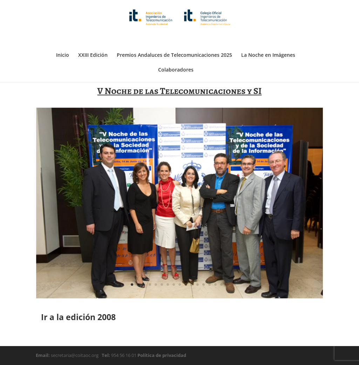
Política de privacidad (161, 355)
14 (209, 284)
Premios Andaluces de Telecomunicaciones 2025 (174, 38)
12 (197, 284)
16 (221, 284)
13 (203, 284)
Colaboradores (176, 52)
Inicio (62, 38)
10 (185, 284)
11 (191, 284)
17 (227, 284)
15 (215, 284)
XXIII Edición (93, 38)
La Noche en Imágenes (268, 38)
